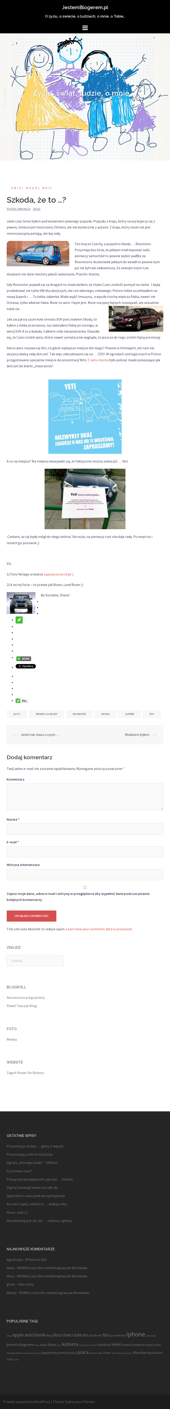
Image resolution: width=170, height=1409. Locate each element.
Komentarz (16, 779)
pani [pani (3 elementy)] (38, 1353)
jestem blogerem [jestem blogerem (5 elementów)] (20, 1344)
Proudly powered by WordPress (26, 1401)
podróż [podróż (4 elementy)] (63, 1353)
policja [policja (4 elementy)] (72, 1353)
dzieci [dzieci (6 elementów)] (68, 1335)
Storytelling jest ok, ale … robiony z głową (39, 1220)
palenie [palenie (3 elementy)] (26, 1353)
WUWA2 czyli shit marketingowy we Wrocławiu (52, 1268)
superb (129, 714)
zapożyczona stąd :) (58, 574)
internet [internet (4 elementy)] (120, 1335)
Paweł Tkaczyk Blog (22, 1005)
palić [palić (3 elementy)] (33, 1353)
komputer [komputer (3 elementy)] (84, 1345)
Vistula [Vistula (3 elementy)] (120, 1353)
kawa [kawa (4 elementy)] (43, 1345)
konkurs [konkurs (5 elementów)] (104, 1344)
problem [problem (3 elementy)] (93, 1353)
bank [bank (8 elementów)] (39, 1335)
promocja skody (46, 714)
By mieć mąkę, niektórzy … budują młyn (37, 1204)
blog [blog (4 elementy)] (49, 1335)
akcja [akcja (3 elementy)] (9, 1335)
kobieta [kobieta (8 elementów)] (70, 1344)
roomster (79, 714)
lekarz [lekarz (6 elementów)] (117, 1344)
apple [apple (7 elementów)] (18, 1335)
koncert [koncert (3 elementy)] (93, 1345)
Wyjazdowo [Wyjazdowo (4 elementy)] (154, 1353)
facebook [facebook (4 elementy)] (95, 1335)
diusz (37, 209)
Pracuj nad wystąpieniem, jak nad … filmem (40, 1179)
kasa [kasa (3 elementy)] (37, 1345)
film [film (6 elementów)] (105, 1335)
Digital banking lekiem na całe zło (32, 1187)
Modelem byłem (137, 734)
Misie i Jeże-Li (17, 1212)
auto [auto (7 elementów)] (29, 1335)
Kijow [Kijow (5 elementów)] (52, 1344)
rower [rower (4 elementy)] (107, 1353)
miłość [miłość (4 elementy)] (127, 1345)
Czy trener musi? (19, 1171)
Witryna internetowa (23, 864)
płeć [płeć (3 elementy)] (100, 1353)
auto (16, 714)
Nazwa (13, 819)
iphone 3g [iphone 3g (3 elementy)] (151, 1335)
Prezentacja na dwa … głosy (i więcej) (35, 1146)
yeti (152, 714)
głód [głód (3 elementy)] (112, 1335)
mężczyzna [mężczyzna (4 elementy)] (153, 1345)
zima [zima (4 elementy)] (10, 1359)
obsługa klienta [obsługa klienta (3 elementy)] (14, 1353)
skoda (105, 714)
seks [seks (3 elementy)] (114, 1353)
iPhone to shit (36, 1259)
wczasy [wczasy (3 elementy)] (128, 1353)
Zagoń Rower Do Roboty (25, 1072)
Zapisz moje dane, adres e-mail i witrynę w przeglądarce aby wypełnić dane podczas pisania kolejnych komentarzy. (78, 896)
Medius (12, 1039)
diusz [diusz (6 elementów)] (57, 1335)
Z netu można (98, 360)
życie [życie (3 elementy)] (16, 1359)
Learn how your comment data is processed (99, 929)
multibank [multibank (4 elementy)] (138, 1345)
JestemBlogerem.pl (85, 7)
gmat (11, 1284)
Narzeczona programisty (26, 997)
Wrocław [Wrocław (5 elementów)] (139, 1352)
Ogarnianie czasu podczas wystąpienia (36, 1195)
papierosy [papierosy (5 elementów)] (49, 1352)
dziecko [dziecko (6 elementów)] (81, 1335)
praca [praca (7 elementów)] (83, 1352)
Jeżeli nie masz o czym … (40, 734)
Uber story (26, 1284)
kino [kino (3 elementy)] (59, 1345)
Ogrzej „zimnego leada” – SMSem (32, 1162)
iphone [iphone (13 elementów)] (135, 1334)
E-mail (13, 842)
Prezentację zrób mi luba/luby (30, 1154)
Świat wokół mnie (32, 188)
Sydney (70, 1401)
